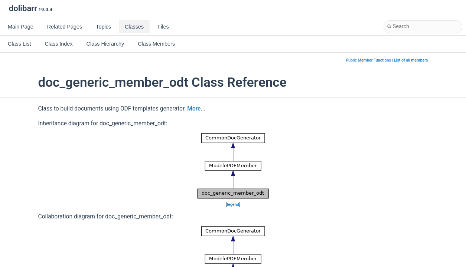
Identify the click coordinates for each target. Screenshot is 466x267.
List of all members (411, 60)
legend (233, 204)
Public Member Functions (368, 60)
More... (196, 108)
